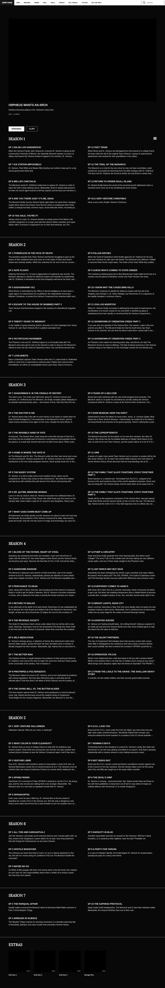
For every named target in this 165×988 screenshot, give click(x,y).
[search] (161, 3)
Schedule (62, 2)
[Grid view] (155, 138)
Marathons (27, 2)
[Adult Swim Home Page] (7, 2)
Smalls (53, 2)
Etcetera (85, 2)
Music (45, 2)
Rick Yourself (73, 2)
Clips (32, 129)
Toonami (36, 2)
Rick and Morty (96, 2)
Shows (18, 2)
